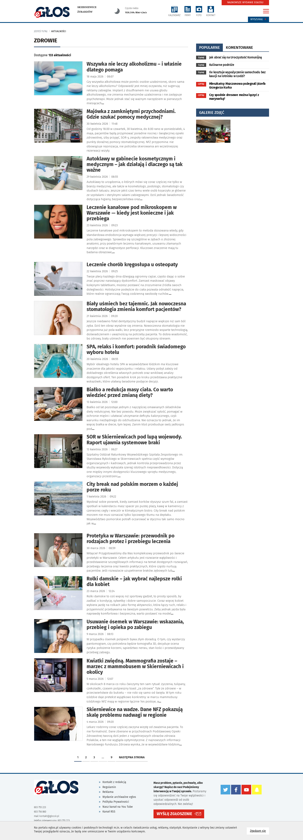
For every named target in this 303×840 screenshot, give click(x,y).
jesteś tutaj (40, 31)
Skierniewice (86, 7)
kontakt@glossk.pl (49, 816)
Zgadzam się (259, 831)
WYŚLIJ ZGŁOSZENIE (174, 813)
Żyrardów (84, 11)
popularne (209, 47)
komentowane (239, 47)
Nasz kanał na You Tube (117, 806)
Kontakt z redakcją (114, 782)
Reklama (108, 792)
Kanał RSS (108, 811)
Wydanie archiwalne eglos (119, 797)
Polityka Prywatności (115, 801)
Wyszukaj (258, 19)
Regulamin (109, 787)
